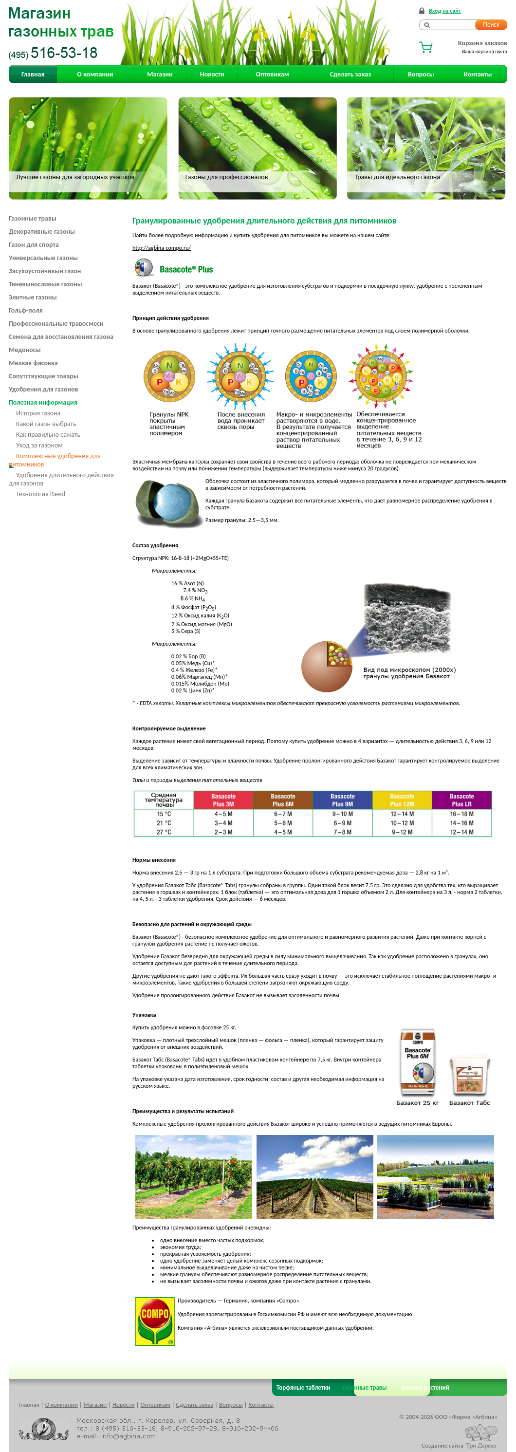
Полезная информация (43, 402)
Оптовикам (272, 74)
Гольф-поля (26, 310)
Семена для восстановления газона (61, 337)
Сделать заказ (350, 74)
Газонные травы (32, 218)
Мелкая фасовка (33, 363)
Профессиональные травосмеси (56, 323)
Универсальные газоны (43, 258)
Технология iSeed (40, 494)
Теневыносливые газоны (45, 284)
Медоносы (25, 350)
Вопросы (421, 74)
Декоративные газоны (42, 231)
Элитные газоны (33, 297)
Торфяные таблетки (303, 1387)
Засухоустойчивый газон (45, 271)
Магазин (159, 74)
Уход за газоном (39, 445)
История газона (38, 413)
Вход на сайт (445, 10)
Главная (32, 74)
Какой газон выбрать (46, 424)
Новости (212, 74)
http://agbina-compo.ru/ (161, 247)
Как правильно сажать (48, 434)
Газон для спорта (34, 245)
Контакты (478, 74)
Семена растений (424, 1387)
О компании (95, 74)
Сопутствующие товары (43, 376)
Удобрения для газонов (43, 389)
